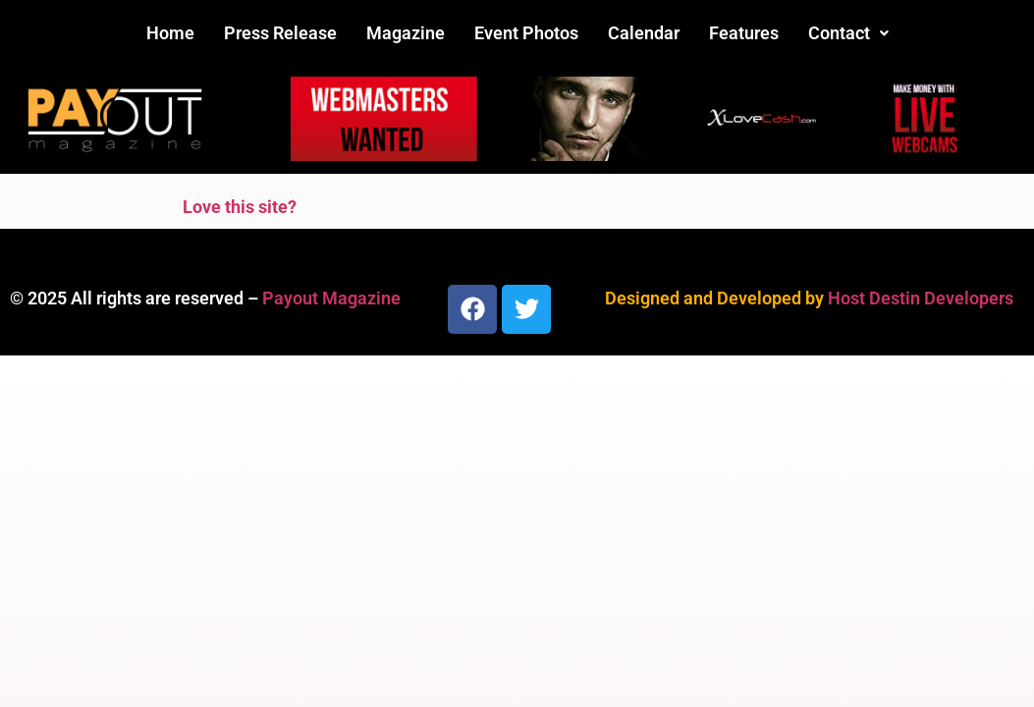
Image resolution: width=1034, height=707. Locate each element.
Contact (848, 33)
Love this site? (240, 206)
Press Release (280, 33)
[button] (848, 33)
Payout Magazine (331, 298)
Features (744, 33)
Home (170, 33)
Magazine (405, 33)
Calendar (644, 33)
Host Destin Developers (920, 298)
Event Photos (526, 33)
